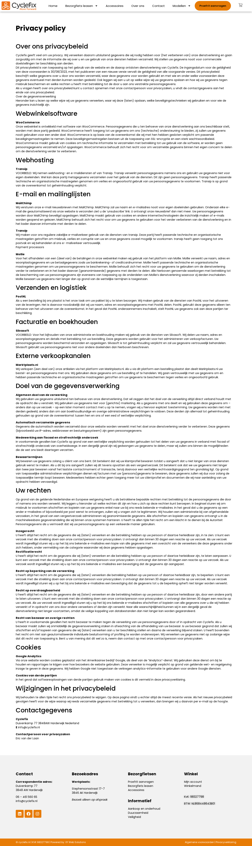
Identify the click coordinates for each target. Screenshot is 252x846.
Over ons (137, 6)
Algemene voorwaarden (199, 842)
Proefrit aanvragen (141, 782)
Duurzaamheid (138, 813)
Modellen (182, 5)
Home (53, 6)
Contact (158, 6)
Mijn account (193, 782)
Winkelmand (192, 786)
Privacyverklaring (226, 842)
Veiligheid (134, 817)
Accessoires (114, 6)
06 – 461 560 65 (26, 797)
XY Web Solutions (75, 842)
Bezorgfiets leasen (81, 5)
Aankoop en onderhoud (144, 809)
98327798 (197, 797)
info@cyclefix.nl (29, 727)
